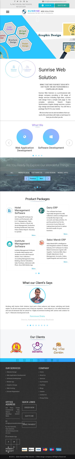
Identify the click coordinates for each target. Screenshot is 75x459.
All (12, 173)
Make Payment (29, 424)
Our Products (44, 382)
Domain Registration (13, 391)
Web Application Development (16, 375)
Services (42, 378)
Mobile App (10, 382)
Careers (42, 391)
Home (42, 372)
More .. (34, 235)
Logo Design (50, 173)
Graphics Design (12, 385)
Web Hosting (11, 388)
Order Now (29, 407)
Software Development (14, 378)
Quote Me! (62, 5)
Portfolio (42, 385)
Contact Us (43, 395)
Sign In (46, 5)
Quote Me (29, 416)
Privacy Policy (44, 398)
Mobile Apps (63, 173)
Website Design (24, 173)
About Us (43, 375)
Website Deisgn (12, 372)
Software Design (37, 173)
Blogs (42, 388)
